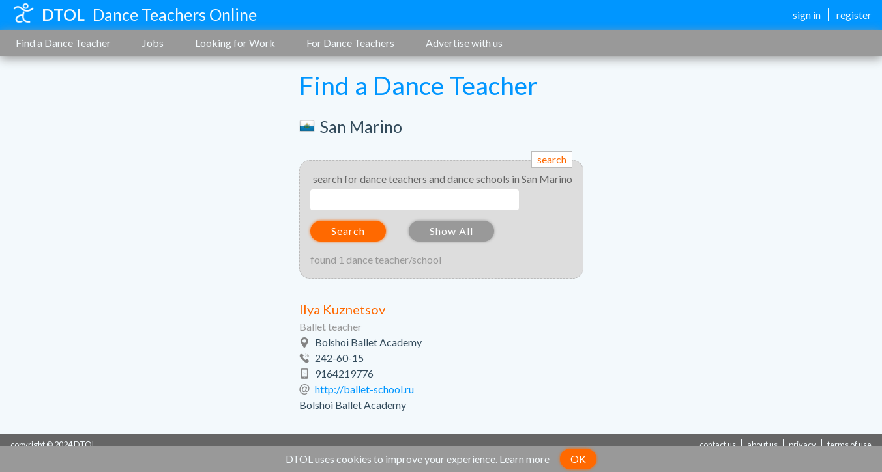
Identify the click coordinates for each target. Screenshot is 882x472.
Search (348, 231)
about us (762, 444)
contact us (717, 444)
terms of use (849, 444)
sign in (807, 14)
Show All (451, 231)
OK (578, 458)
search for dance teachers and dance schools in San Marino (442, 179)
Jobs (153, 42)
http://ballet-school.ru (364, 389)
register (854, 14)
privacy (802, 444)
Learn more (524, 458)
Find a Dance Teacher (63, 42)
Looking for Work (235, 42)
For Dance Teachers (350, 42)
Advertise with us (464, 42)
